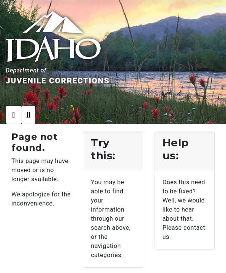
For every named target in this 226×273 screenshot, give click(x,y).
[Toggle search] (28, 115)
